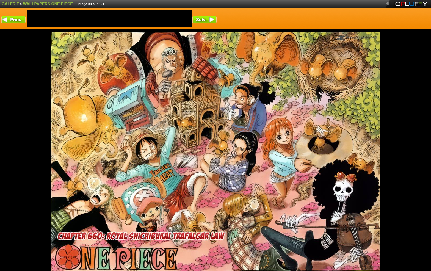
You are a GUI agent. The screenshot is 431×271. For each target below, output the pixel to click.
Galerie (10, 4)
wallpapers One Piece (48, 4)
